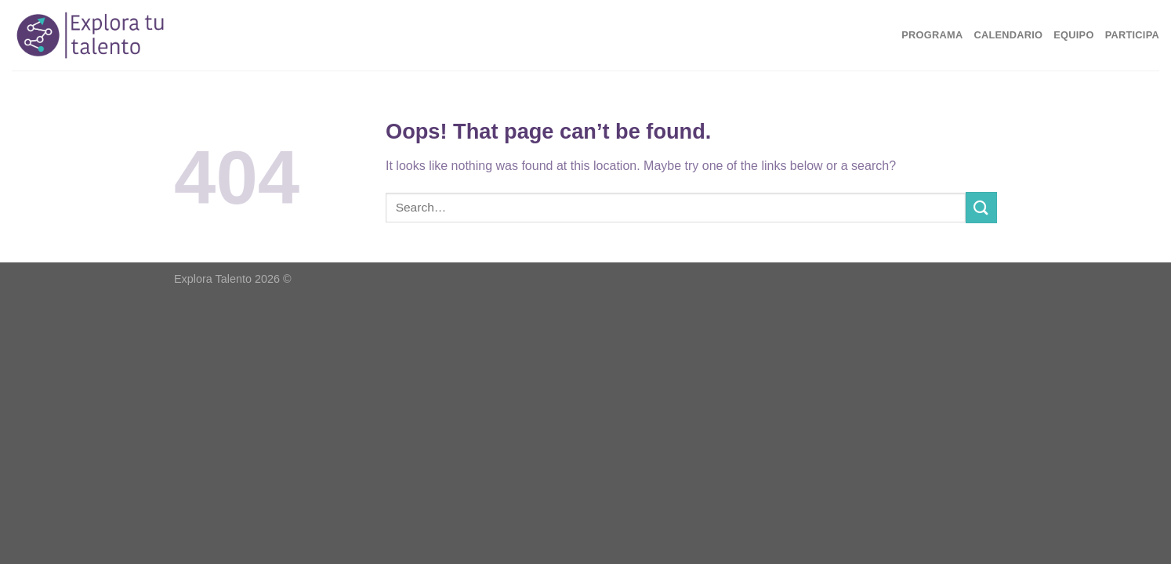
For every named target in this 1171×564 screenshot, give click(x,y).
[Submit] (981, 207)
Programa (932, 35)
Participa (1132, 35)
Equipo (1073, 35)
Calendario (1007, 35)
